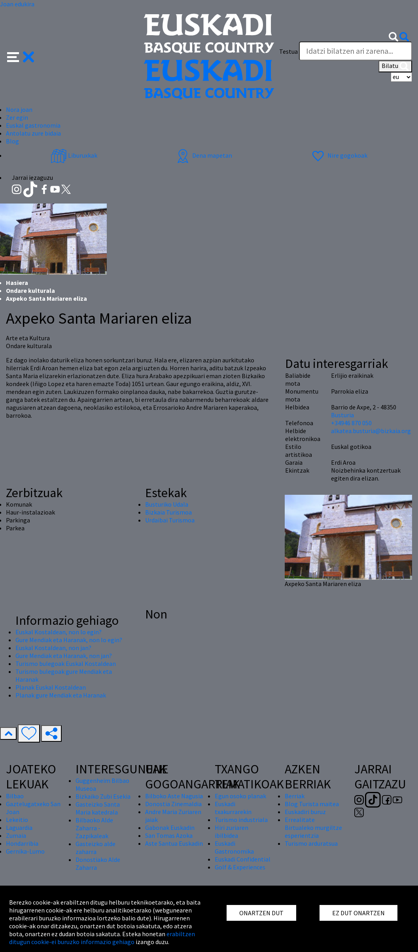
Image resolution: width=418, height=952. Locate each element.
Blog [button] (12, 141)
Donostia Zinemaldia (173, 804)
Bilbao (15, 796)
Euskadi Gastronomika (234, 847)
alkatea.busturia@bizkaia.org (371, 431)
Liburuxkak (74, 155)
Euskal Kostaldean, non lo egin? (58, 632)
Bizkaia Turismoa (168, 512)
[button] (21, 56)
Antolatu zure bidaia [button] (33, 133)
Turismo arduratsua (311, 843)
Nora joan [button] (19, 109)
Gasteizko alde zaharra (95, 848)
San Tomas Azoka (169, 835)
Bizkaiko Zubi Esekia (103, 796)
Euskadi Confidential (242, 859)
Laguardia (19, 827)
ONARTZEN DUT (261, 913)
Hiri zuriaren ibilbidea (231, 831)
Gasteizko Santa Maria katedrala (98, 808)
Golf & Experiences (240, 867)
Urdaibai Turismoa (170, 520)
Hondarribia (22, 843)
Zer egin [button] (17, 117)
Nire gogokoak (338, 155)
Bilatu (395, 66)
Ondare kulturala (30, 290)
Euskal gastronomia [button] (33, 125)
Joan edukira (17, 4)
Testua (288, 51)
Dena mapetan (203, 155)
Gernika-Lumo (25, 851)
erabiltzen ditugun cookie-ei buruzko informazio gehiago (102, 938)
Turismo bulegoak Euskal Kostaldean (65, 663)
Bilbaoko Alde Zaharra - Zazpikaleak (94, 828)
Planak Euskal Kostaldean (50, 687)
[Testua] (355, 50)
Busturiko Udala (166, 504)
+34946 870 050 (351, 423)
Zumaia (16, 835)
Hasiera (17, 283)
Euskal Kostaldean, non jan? (53, 648)
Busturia (342, 415)
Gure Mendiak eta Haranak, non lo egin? (68, 640)
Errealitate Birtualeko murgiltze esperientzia (313, 827)
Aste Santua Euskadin (174, 843)
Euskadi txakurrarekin (233, 808)
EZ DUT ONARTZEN (358, 913)
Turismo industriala (241, 820)
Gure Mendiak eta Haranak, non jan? (63, 656)
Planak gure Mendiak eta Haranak (60, 695)
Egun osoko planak (240, 796)
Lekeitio (17, 820)
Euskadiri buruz (305, 812)
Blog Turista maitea (312, 804)
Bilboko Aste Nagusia (174, 796)
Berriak (295, 796)
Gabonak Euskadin (170, 827)
